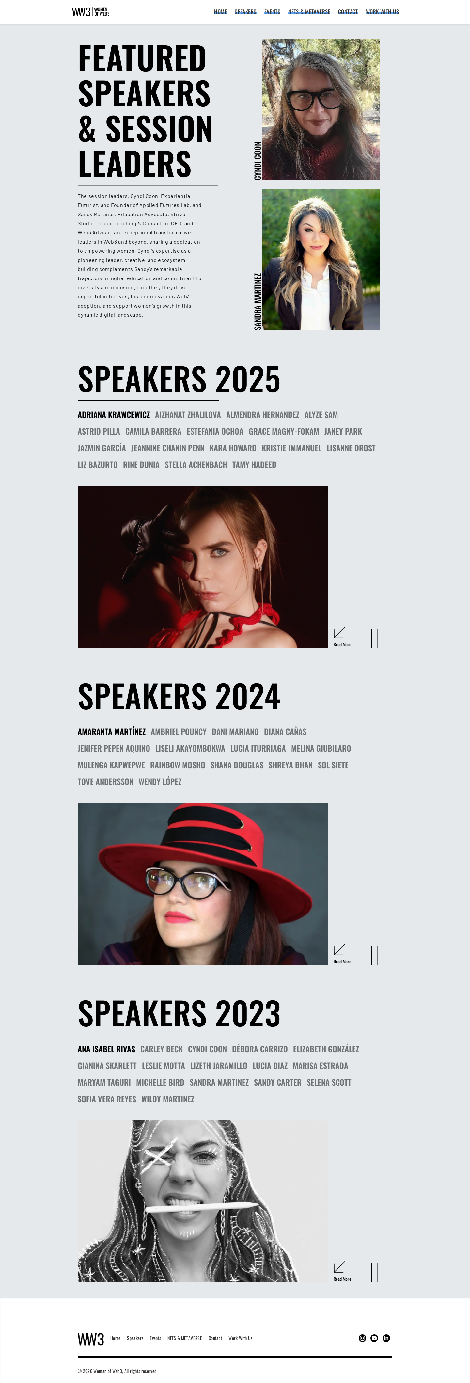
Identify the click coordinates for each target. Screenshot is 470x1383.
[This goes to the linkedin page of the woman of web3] (386, 1338)
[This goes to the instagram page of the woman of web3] (362, 1338)
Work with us (240, 1337)
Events (155, 1337)
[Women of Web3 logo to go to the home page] (91, 1338)
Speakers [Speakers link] (245, 12)
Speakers (135, 1337)
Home (115, 1337)
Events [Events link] (272, 12)
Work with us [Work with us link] (382, 12)
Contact (215, 1337)
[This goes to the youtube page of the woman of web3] (374, 1338)
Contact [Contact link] (348, 12)
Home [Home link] (220, 12)
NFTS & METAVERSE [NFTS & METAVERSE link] (309, 12)
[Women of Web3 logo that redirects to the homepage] (90, 11)
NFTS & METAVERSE (184, 1337)
